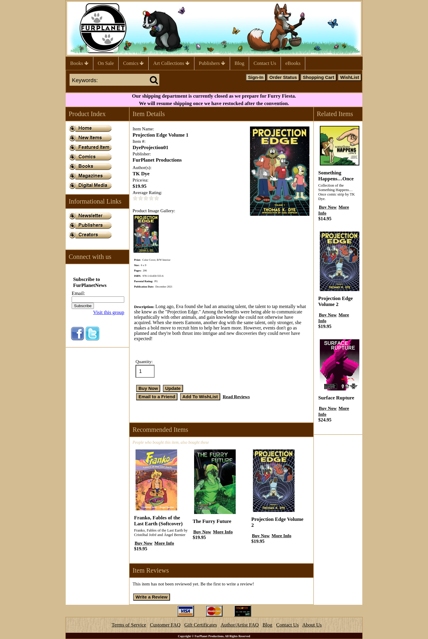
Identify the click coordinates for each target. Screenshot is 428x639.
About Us (312, 625)
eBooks (292, 63)
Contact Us (265, 63)
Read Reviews (236, 396)
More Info (164, 543)
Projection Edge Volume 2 (335, 301)
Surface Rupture (336, 398)
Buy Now (143, 543)
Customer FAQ (165, 625)
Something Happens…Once (336, 176)
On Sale (106, 63)
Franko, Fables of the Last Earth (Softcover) (158, 520)
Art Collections (171, 63)
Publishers (212, 63)
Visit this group (108, 312)
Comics (133, 63)
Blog (239, 63)
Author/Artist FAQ (240, 625)
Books (79, 63)
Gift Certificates (200, 625)
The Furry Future (212, 521)
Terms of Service (129, 625)
